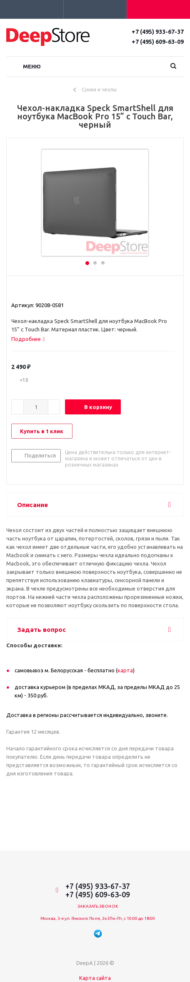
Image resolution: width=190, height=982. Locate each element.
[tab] (28, 339)
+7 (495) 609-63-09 (158, 42)
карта (125, 670)
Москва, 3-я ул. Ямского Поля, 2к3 (75, 918)
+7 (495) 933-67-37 (158, 32)
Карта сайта (95, 978)
